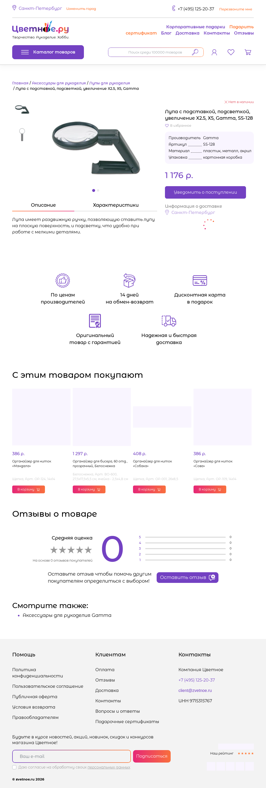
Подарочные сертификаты (127, 721)
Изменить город (81, 9)
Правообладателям (35, 717)
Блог (166, 33)
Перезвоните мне (235, 9)
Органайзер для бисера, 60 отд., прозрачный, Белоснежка (100, 463)
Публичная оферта (34, 696)
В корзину (28, 489)
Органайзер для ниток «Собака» (152, 463)
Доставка (188, 33)
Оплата (105, 669)
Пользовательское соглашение (47, 686)
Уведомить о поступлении (205, 192)
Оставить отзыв (187, 578)
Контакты (217, 33)
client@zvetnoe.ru (195, 690)
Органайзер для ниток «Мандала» (31, 463)
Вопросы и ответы (117, 711)
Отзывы (244, 33)
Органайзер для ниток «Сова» (213, 463)
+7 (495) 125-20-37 (196, 8)
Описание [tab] (43, 205)
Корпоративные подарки (195, 26)
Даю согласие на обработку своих (74, 767)
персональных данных (109, 767)
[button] (55, 8)
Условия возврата (33, 707)
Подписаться (152, 756)
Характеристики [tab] (116, 205)
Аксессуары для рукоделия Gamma (67, 615)
